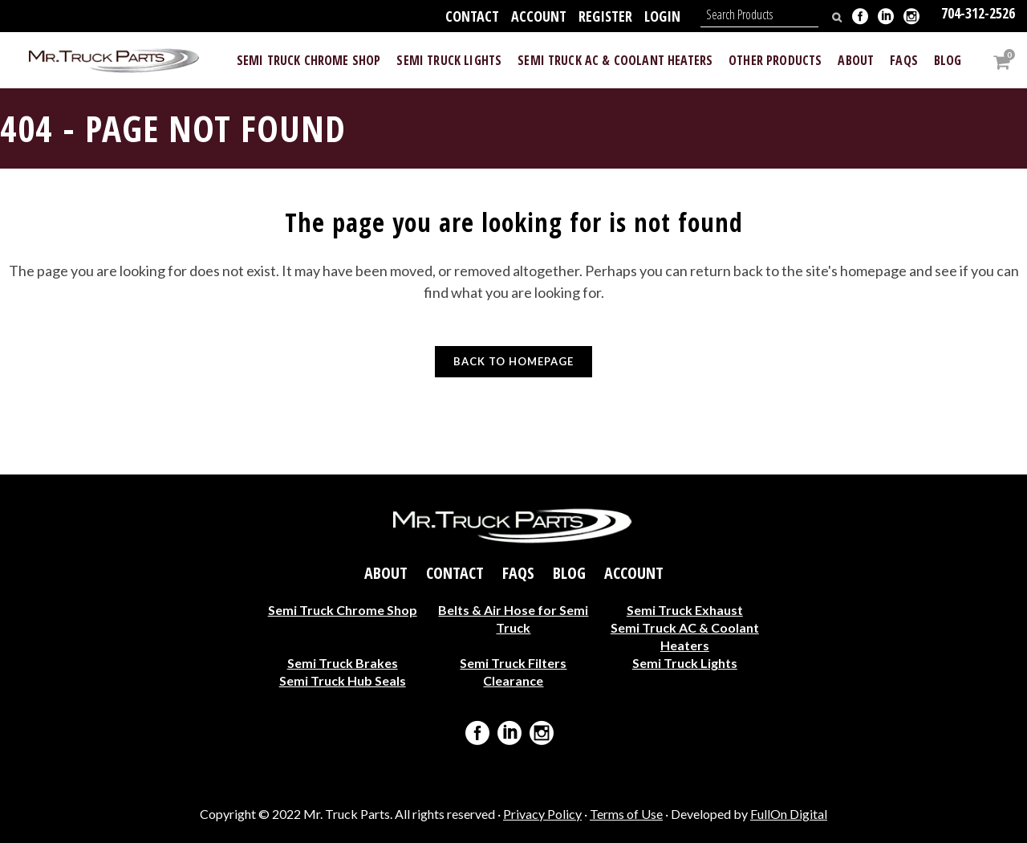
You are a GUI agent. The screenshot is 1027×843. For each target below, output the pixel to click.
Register (605, 16)
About (386, 573)
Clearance (513, 680)
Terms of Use (626, 813)
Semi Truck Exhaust (685, 609)
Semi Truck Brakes (342, 662)
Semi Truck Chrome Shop (342, 609)
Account (538, 16)
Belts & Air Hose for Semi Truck (513, 618)
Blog (569, 573)
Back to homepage (513, 361)
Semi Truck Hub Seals (342, 680)
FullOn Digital (788, 813)
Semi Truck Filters (513, 662)
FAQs (518, 573)
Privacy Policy (542, 813)
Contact (472, 16)
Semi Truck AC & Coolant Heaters (685, 636)
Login (662, 16)
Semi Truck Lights (684, 662)
